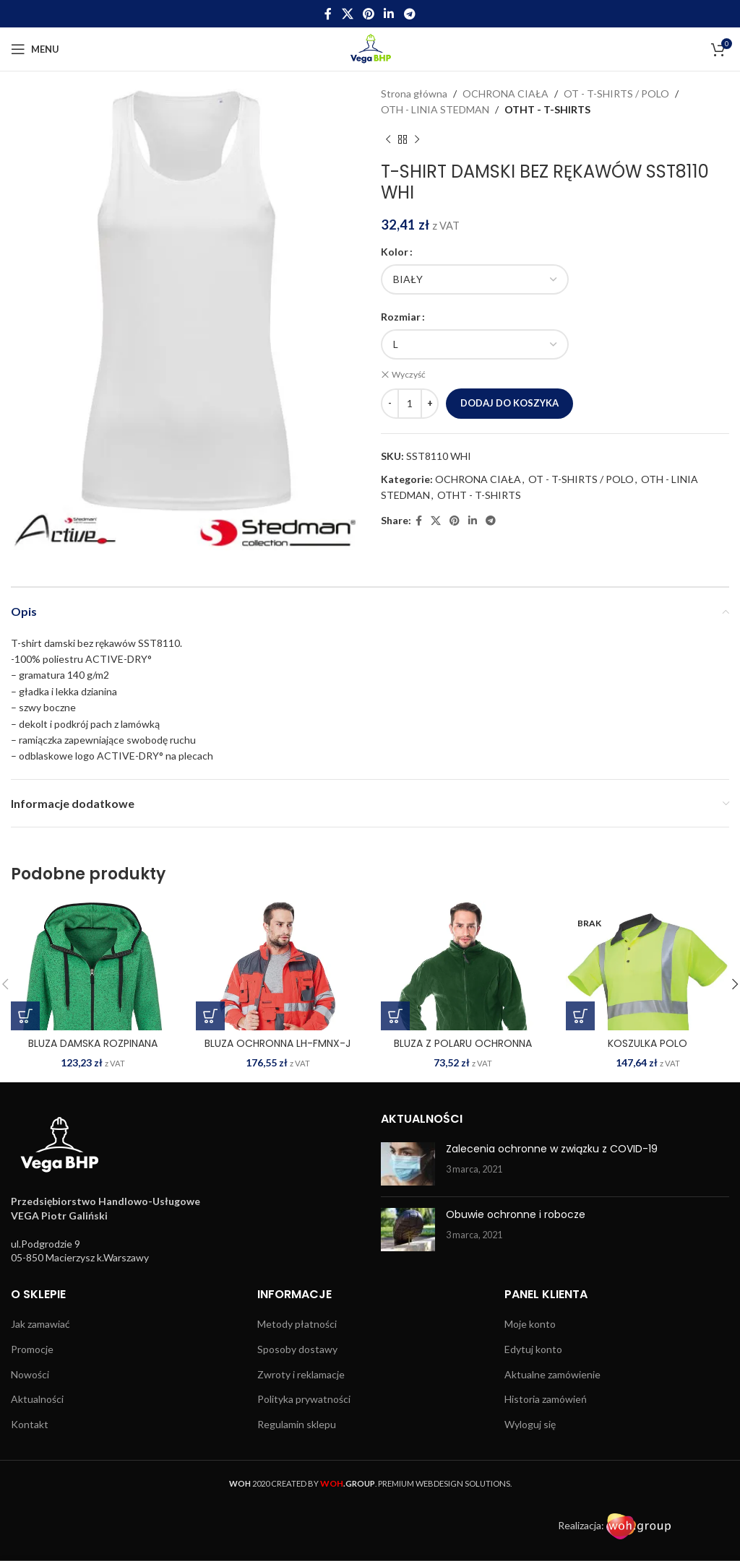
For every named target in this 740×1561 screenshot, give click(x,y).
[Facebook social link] (328, 14)
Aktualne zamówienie (552, 1374)
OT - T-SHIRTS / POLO (616, 93)
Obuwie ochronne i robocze (515, 1214)
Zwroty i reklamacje (301, 1374)
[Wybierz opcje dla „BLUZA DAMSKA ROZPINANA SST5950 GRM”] (25, 1015)
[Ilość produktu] (410, 402)
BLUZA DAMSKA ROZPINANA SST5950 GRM (93, 1050)
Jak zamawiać (40, 1324)
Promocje (32, 1349)
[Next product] (417, 140)
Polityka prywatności (303, 1399)
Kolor (394, 251)
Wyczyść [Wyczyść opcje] (409, 374)
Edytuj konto (533, 1349)
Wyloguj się (530, 1424)
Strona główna (414, 93)
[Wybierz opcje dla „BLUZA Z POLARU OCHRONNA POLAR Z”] (395, 1015)
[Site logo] (370, 48)
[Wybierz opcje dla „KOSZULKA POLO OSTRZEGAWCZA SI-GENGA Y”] (580, 1015)
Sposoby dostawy (297, 1349)
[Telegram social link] (409, 14)
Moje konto (530, 1324)
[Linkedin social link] (389, 14)
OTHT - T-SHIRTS (547, 109)
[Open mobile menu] (35, 49)
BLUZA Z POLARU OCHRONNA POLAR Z (463, 1050)
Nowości (30, 1374)
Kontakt (29, 1424)
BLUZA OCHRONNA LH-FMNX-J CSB (277, 1050)
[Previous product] (388, 140)
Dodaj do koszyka (509, 401)
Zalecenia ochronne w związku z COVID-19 (552, 1149)
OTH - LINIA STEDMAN (435, 109)
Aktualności (37, 1399)
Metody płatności (297, 1324)
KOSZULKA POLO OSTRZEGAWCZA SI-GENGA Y (648, 1050)
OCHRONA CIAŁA (505, 93)
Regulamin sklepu (296, 1424)
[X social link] (347, 14)
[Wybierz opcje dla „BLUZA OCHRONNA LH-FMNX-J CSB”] (210, 1015)
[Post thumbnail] (408, 1164)
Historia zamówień (545, 1399)
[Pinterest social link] (368, 14)
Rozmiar (401, 316)
